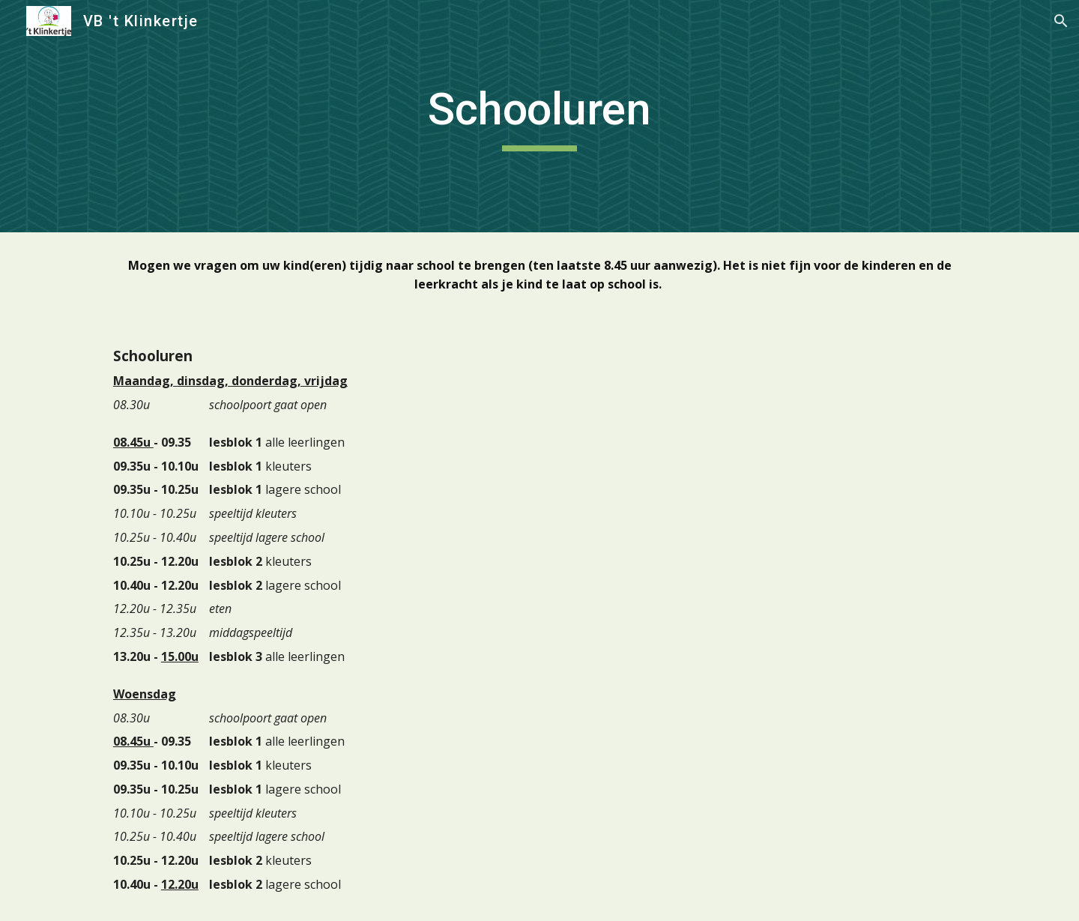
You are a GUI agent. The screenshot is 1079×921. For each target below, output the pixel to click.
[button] (1061, 21)
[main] (539, 116)
